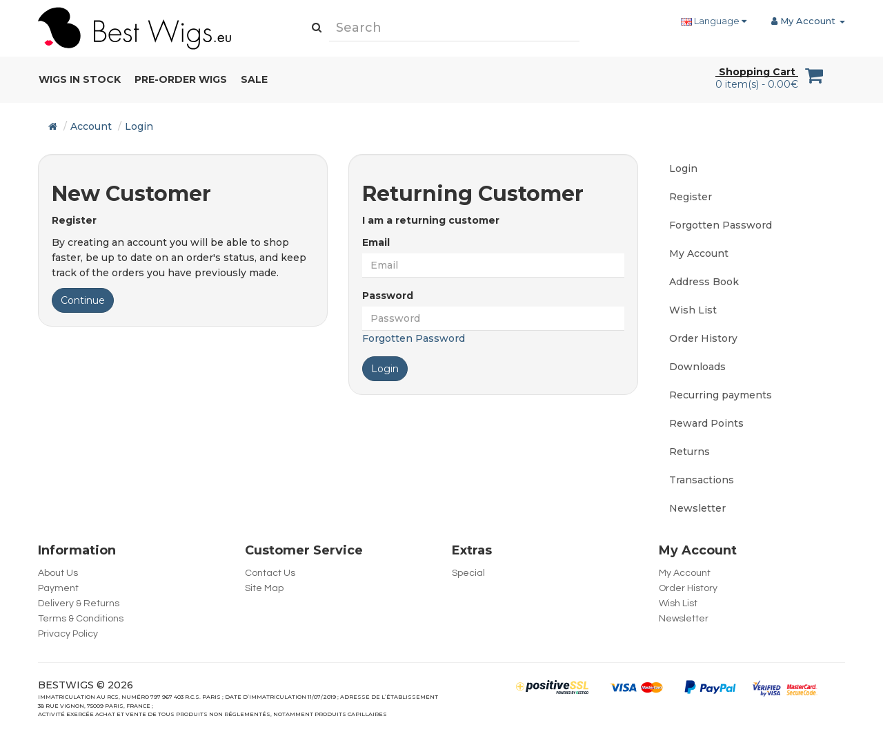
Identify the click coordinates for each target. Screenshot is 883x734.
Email (376, 242)
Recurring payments (720, 395)
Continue (83, 300)
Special (468, 573)
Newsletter (697, 508)
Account (91, 126)
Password (387, 295)
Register (690, 197)
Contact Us (270, 573)
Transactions (701, 480)
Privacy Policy (68, 634)
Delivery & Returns (78, 603)
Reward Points (706, 423)
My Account (698, 253)
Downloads (697, 366)
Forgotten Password (413, 338)
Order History (703, 338)
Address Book (704, 282)
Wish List (693, 310)
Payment (58, 588)
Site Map (264, 588)
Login (139, 126)
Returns (689, 451)
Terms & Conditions (80, 619)
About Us (58, 573)
